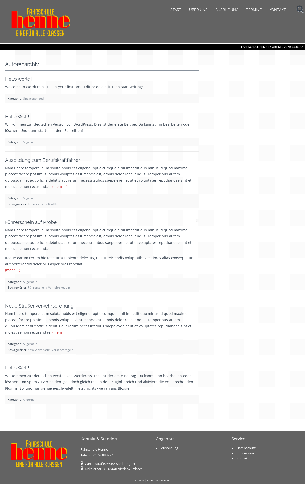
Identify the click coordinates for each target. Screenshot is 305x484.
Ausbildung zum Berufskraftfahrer (42, 160)
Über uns (198, 10)
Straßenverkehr (39, 350)
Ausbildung (226, 10)
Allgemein (30, 142)
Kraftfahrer (56, 204)
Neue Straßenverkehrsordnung (39, 306)
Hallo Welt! (17, 116)
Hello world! (18, 79)
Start (175, 10)
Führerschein (37, 204)
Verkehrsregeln (59, 287)
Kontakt (277, 10)
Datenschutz (246, 448)
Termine (254, 10)
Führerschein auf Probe (31, 222)
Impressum (245, 453)
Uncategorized (33, 98)
